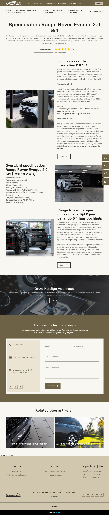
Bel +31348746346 (44, 50)
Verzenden (52, 386)
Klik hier (54, 301)
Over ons (72, 3)
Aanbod (31, 3)
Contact (99, 3)
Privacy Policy (54, 506)
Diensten (39, 3)
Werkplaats (50, 3)
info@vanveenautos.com (16, 475)
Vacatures (62, 3)
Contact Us (64, 157)
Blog (79, 3)
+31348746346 (98, 11)
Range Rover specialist (85, 222)
